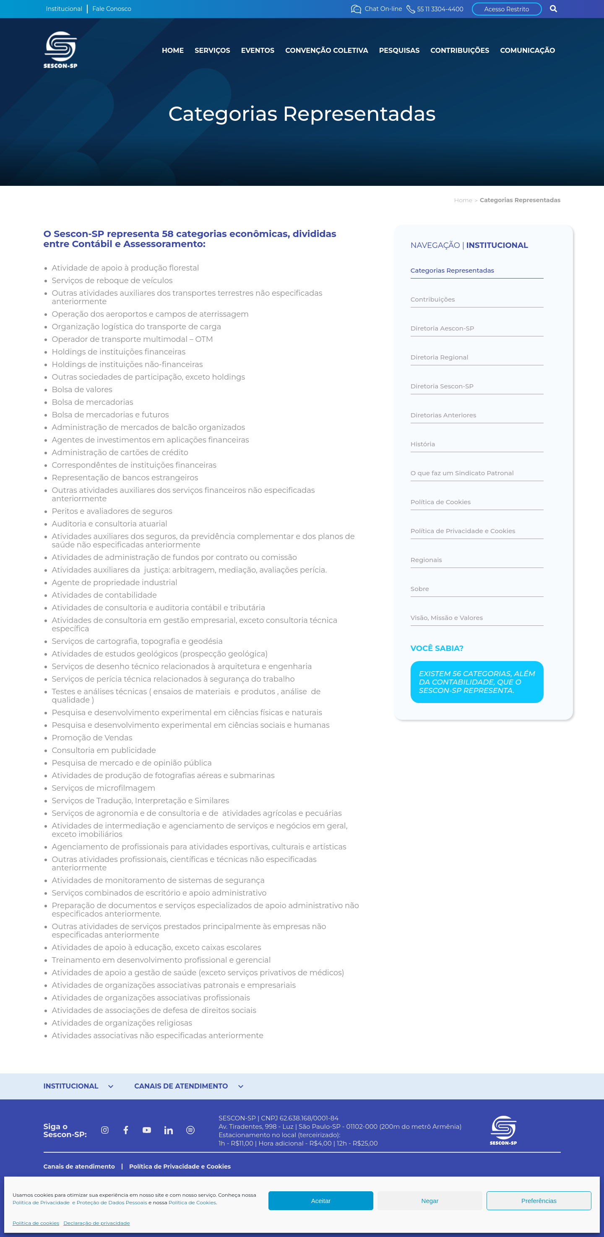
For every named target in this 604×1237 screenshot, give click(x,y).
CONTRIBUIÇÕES (459, 51)
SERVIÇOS (212, 51)
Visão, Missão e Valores (447, 618)
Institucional (64, 9)
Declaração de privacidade (96, 1223)
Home (463, 200)
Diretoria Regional (440, 357)
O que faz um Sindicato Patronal (462, 473)
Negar (430, 1200)
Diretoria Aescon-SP (442, 328)
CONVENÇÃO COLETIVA (326, 51)
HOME (173, 51)
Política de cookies (36, 1223)
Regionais (426, 560)
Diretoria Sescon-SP (442, 386)
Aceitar (321, 1200)
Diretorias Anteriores (443, 415)
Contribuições (433, 299)
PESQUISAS (399, 51)
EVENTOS (257, 51)
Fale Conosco (111, 9)
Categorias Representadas (452, 270)
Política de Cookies (192, 1202)
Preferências (539, 1200)
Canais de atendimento (79, 1166)
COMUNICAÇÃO (527, 51)
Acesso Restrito (506, 9)
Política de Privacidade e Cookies (463, 531)
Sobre (420, 589)
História (423, 444)
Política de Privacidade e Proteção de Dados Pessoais (80, 1202)
